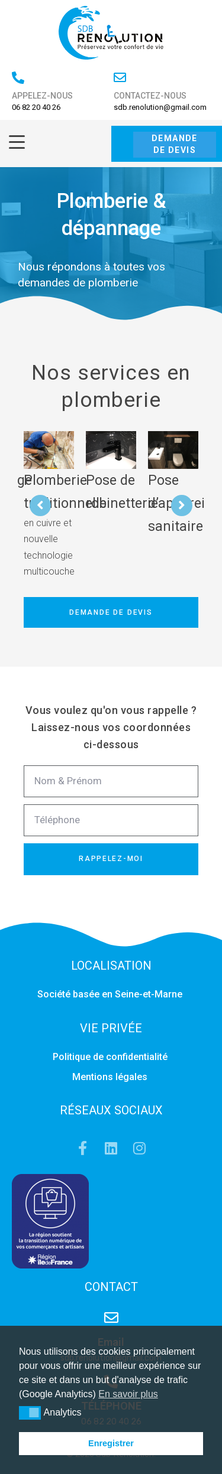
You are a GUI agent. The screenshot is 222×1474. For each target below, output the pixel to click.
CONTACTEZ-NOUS (150, 95)
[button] (30, 1412)
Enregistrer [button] (111, 1443)
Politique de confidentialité (111, 1056)
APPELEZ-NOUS (42, 95)
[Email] (111, 1317)
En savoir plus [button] (128, 1394)
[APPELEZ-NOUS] (18, 77)
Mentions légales (111, 1076)
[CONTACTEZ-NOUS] (120, 77)
